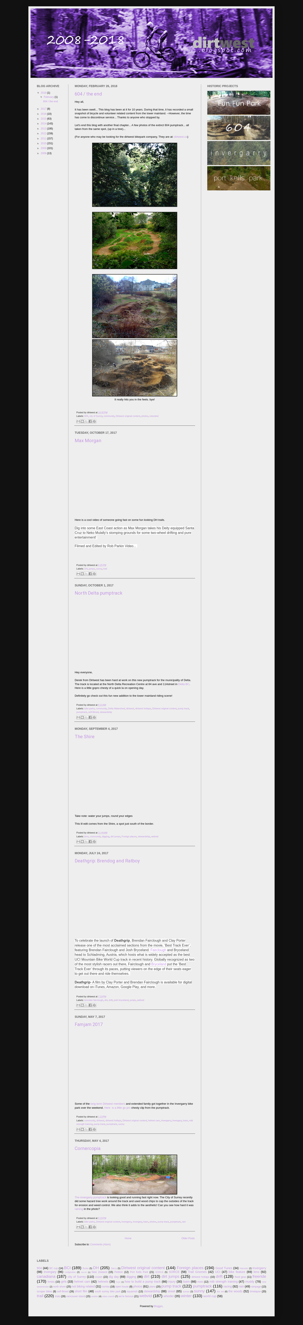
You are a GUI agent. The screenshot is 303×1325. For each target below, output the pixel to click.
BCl (67, 1268)
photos (144, 416)
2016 (44, 113)
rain (184, 1221)
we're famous (125, 1296)
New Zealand (99, 1272)
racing (227, 1286)
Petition (118, 1272)
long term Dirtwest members (107, 1103)
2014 (44, 123)
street (171, 1291)
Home (128, 1238)
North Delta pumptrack (98, 593)
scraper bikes (44, 1291)
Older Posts (188, 1238)
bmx (86, 836)
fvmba (51, 1281)
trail (105, 568)
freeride (259, 1276)
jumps (92, 568)
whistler (168, 1296)
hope (118, 1282)
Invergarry (166, 1120)
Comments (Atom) (100, 1244)
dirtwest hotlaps (143, 708)
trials (57, 1296)
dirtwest (130, 708)
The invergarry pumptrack (90, 1197)
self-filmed (93, 712)
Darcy (114, 1268)
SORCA (159, 1272)
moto (200, 1281)
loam (185, 1120)
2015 (44, 118)
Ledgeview (70, 1272)
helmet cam (154, 1120)
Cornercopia (88, 1148)
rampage (256, 1286)
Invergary (177, 1120)
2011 (44, 138)
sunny (99, 568)
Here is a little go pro (117, 1107)
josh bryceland (121, 1000)
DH (86, 568)
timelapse (255, 1291)
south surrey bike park (107, 1291)
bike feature (237, 1272)
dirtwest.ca (180, 136)
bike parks (89, 708)
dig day (114, 1276)
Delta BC (183, 684)
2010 (44, 143)
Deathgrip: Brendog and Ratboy (107, 860)
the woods (235, 1291)
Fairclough (158, 950)
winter (186, 1296)
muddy (249, 1281)
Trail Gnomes (197, 1272)
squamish (132, 1291)
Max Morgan (88, 440)
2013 (44, 128)
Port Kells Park (139, 1272)
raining (79, 1209)
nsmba (105, 1286)
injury (171, 1281)
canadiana (46, 1276)
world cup (209, 1296)
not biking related (83, 1286)
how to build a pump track (143, 1281)
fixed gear (240, 1276)
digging (105, 836)
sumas (186, 1291)
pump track (183, 708)
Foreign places (129, 836)
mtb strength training (224, 1281)
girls (63, 1281)
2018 (44, 92)
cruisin (98, 1276)
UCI (217, 1272)
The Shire (84, 736)
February (49, 97)
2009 (44, 148)
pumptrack (81, 712)
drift (111, 1000)
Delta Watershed (116, 708)
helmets (103, 1281)
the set (220, 1291)
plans (152, 1286)
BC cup (53, 1268)
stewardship (106, 712)
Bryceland (158, 964)
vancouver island (75, 1296)
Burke (86, 1268)
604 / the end (88, 94)
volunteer (154, 416)
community (109, 416)
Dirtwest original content (128, 416)
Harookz (244, 1268)
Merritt (84, 1272)
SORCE (174, 1272)
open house (122, 1286)
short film (81, 1291)
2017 (44, 108)
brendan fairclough (93, 1000)
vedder (94, 1296)
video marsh (108, 1296)
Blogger (158, 1306)
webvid (154, 836)
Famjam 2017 (89, 1024)
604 (86, 416)
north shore (59, 1286)
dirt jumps (115, 836)
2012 (44, 133)
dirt (106, 1000)
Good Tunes (223, 1268)
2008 (44, 153)
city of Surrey (95, 416)
